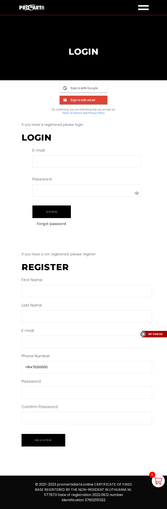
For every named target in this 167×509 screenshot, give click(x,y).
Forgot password (51, 224)
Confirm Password (40, 405)
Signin (51, 211)
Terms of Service (72, 113)
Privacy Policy (96, 113)
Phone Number (36, 355)
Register (43, 440)
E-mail (38, 149)
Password (42, 178)
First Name (32, 279)
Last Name (32, 304)
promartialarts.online (75, 484)
